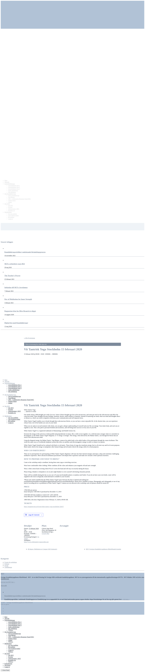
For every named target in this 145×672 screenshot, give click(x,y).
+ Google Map (48, 532)
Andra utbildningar (13, 390)
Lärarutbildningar (9, 383)
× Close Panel (5, 670)
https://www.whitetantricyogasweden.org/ (36, 542)
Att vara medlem (13, 417)
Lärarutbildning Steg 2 (15, 386)
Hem (5, 380)
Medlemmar (8, 416)
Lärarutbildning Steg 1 (15, 385)
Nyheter (6, 564)
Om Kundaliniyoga (10, 395)
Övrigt (6, 565)
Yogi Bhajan (12, 398)
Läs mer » (126, 599)
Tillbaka (10, 630)
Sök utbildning (12, 391)
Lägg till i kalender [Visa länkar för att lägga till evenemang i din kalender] (34, 515)
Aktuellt (6, 381)
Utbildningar (8, 567)
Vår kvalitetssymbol (14, 419)
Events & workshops (10, 562)
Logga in (10, 422)
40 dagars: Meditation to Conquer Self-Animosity (42, 549)
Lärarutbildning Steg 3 (15, 388)
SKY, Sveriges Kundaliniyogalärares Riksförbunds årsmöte (103, 549)
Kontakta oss (12, 413)
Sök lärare (7, 665)
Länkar (10, 403)
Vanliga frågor (12, 401)
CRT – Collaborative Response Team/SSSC (21, 400)
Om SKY (7, 406)
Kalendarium (8, 663)
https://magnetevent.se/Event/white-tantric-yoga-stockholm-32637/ (44, 506)
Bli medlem (11, 421)
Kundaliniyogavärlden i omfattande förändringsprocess (25, 596)
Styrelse (10, 409)
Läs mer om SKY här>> (8, 582)
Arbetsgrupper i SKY (14, 411)
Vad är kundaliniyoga (14, 396)
